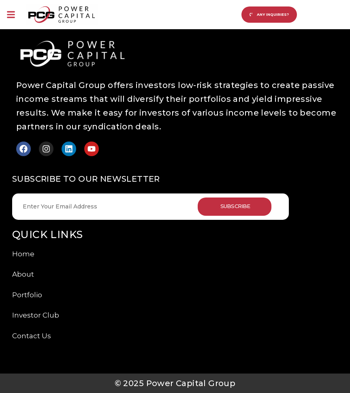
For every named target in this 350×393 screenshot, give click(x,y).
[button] (10, 14)
